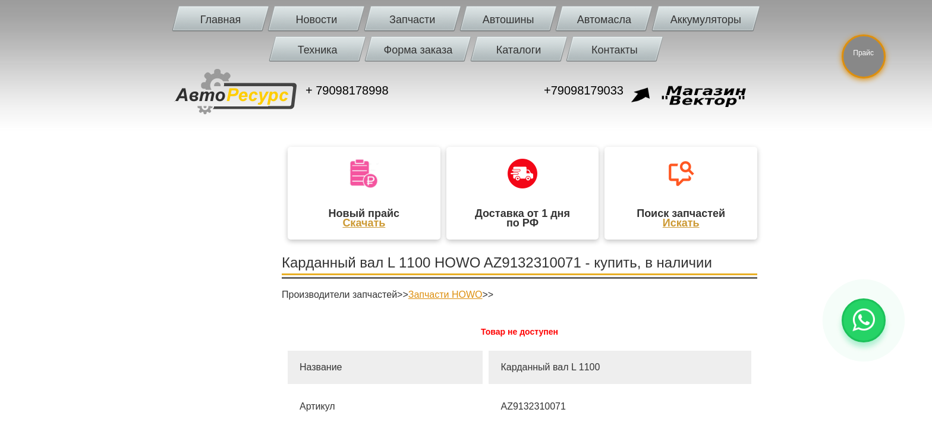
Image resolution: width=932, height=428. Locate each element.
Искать (681, 223)
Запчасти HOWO (445, 294)
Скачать (363, 223)
